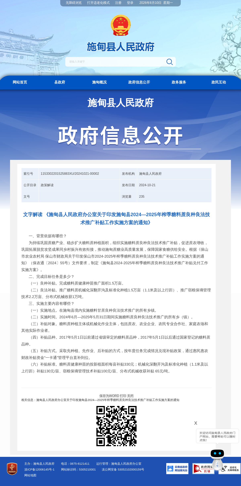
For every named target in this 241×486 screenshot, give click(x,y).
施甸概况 (99, 82)
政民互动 (218, 82)
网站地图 (30, 475)
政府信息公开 (139, 82)
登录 (130, 2)
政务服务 (179, 82)
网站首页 (20, 82)
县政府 (59, 82)
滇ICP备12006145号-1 (39, 469)
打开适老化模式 (98, 2)
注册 (118, 2)
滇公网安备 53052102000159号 (123, 469)
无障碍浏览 (74, 2)
